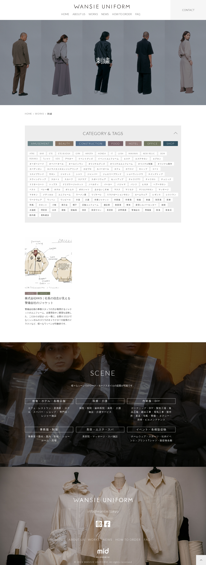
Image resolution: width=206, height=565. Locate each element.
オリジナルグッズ (97, 164)
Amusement (40, 143)
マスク (117, 189)
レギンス (156, 194)
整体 (128, 205)
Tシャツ (46, 159)
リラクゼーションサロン (118, 194)
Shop (170, 143)
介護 (87, 200)
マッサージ (164, 189)
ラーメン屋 (81, 194)
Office (152, 143)
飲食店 (169, 210)
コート (155, 169)
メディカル (48, 194)
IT (112, 153)
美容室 (110, 210)
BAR (42, 153)
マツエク (129, 189)
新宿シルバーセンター (146, 205)
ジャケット (66, 174)
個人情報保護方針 (103, 557)
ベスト (33, 189)
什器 (78, 200)
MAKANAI (133, 153)
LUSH (120, 153)
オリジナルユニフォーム (121, 164)
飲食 (158, 210)
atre (32, 153)
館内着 (33, 215)
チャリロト (151, 179)
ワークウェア (36, 200)
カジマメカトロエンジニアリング (62, 169)
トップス (53, 184)
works (93, 14)
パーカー (108, 184)
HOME (28, 113)
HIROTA (89, 153)
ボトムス (70, 189)
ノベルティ (94, 184)
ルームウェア (141, 194)
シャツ (79, 174)
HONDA (102, 153)
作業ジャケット (101, 200)
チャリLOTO (135, 179)
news (105, 14)
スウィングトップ (38, 179)
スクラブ (82, 179)
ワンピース (66, 200)
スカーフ (69, 179)
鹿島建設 (45, 215)
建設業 (107, 205)
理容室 (44, 210)
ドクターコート (37, 184)
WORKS (39, 113)
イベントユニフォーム (108, 159)
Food (115, 143)
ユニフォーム (64, 194)
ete (51, 153)
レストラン (171, 194)
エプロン (157, 159)
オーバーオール (56, 164)
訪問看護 (122, 210)
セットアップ (117, 179)
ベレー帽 (45, 189)
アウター (69, 159)
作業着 (128, 200)
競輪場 (74, 210)
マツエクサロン (146, 189)
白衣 (54, 210)
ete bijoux (64, 153)
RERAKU (34, 159)
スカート (55, 179)
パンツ (134, 184)
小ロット (43, 205)
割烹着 (158, 200)
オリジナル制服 (145, 164)
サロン (52, 174)
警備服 (148, 210)
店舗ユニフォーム (90, 205)
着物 (64, 210)
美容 (84, 210)
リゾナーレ (96, 194)
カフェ (117, 169)
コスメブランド (37, 174)
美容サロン (96, 210)
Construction (90, 143)
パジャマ (121, 184)
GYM (78, 153)
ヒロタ (145, 184)
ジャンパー (92, 174)
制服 (139, 200)
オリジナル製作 (165, 164)
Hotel (133, 143)
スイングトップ (155, 174)
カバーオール (103, 169)
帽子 (75, 205)
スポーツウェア (98, 179)
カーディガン (36, 169)
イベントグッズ (85, 159)
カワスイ (130, 169)
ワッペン (51, 200)
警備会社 (136, 210)
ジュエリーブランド (112, 174)
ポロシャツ (84, 189)
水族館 (33, 210)
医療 (169, 200)
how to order (122, 14)
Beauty (64, 143)
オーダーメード (37, 164)
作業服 (117, 200)
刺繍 (148, 200)
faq (137, 14)
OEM (162, 153)
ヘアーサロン (159, 184)
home (65, 14)
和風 (32, 205)
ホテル (57, 189)
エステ (127, 159)
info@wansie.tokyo (103, 511)
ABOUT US (79, 14)
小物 (54, 205)
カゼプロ (87, 169)
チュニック (166, 179)
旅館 (164, 205)
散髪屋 (118, 205)
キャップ (143, 169)
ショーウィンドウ (135, 174)
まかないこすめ (101, 189)
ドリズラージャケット (73, 184)
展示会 (65, 205)
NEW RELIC (149, 153)
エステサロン (141, 159)
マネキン (34, 194)
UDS (58, 159)
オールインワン (76, 164)
